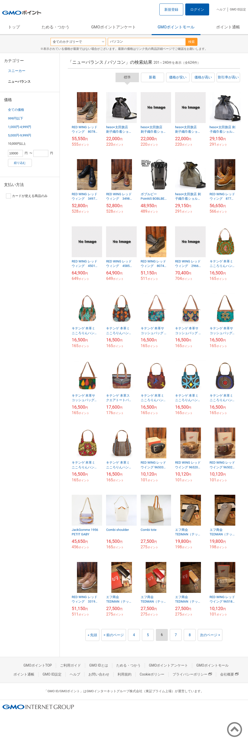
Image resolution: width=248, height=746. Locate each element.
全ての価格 (16, 110)
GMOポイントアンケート (113, 27)
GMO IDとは (98, 665)
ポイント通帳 (228, 27)
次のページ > (210, 635)
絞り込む (20, 163)
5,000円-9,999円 (19, 135)
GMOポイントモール (176, 27)
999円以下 (15, 118)
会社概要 (229, 674)
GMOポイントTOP (37, 665)
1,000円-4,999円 (19, 127)
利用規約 (124, 674)
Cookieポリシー (152, 674)
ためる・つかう (55, 27)
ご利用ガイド (70, 665)
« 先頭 (92, 635)
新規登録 (171, 9)
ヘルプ (221, 9)
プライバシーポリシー (192, 674)
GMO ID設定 (238, 9)
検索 (191, 42)
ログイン (197, 9)
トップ (14, 27)
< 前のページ (114, 635)
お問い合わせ (98, 674)
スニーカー (16, 71)
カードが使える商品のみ (27, 195)
